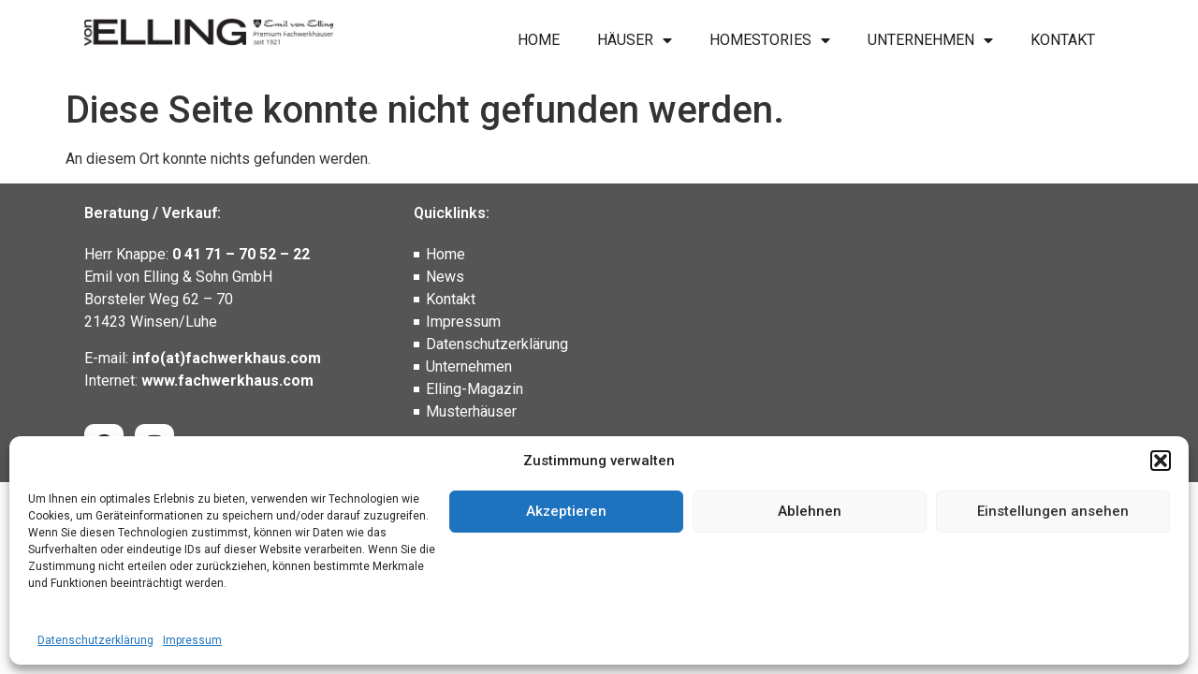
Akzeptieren (566, 511)
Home (539, 40)
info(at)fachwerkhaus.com (226, 358)
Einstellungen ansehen (1053, 511)
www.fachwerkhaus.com (227, 380)
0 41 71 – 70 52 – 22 (241, 254)
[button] (1160, 460)
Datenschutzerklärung (95, 640)
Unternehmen (930, 40)
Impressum (192, 640)
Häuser (634, 40)
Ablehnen (809, 511)
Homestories (769, 40)
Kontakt (1062, 40)
